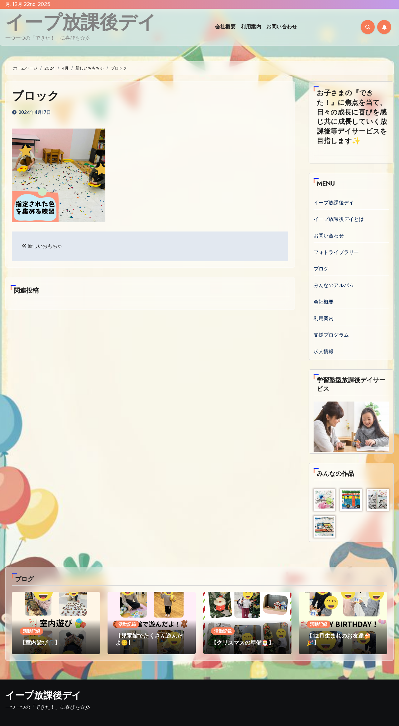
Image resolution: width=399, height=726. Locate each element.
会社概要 (225, 26)
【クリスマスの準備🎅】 (242, 643)
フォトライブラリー (336, 252)
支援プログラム (331, 335)
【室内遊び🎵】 (40, 643)
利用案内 (251, 26)
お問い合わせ (281, 26)
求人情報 (324, 351)
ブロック (36, 95)
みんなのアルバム (334, 285)
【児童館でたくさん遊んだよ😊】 (149, 639)
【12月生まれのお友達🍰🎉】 (339, 639)
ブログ (321, 269)
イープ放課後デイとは (339, 219)
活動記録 (31, 631)
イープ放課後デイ (80, 22)
